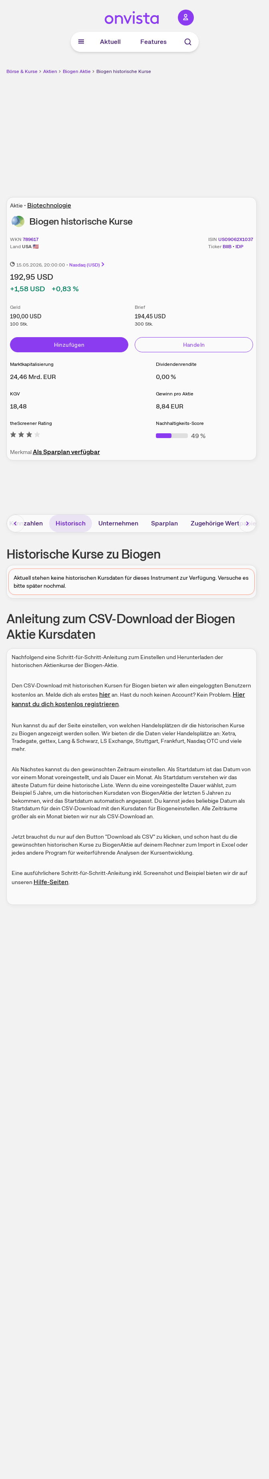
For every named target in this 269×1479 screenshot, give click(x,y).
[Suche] (188, 42)
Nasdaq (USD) (87, 265)
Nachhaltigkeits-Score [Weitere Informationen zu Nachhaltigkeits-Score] (180, 423)
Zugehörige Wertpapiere (226, 523)
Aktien (50, 71)
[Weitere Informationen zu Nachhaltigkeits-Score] (180, 436)
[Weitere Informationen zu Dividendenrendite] (166, 377)
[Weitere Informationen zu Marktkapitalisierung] (33, 377)
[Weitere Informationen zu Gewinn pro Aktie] (169, 406)
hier (104, 694)
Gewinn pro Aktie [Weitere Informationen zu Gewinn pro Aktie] (174, 394)
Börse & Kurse (22, 71)
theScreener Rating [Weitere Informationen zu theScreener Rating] (31, 423)
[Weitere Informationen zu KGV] (18, 406)
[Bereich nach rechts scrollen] (247, 523)
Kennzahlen (26, 523)
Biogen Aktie (77, 71)
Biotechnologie (49, 205)
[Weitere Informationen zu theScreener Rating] (25, 436)
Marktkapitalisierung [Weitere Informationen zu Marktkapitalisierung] (32, 364)
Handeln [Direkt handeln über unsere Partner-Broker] (194, 344)
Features (153, 42)
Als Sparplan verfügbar (66, 452)
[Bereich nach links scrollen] (15, 523)
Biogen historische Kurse (123, 71)
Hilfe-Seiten (51, 882)
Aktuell (110, 42)
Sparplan (164, 523)
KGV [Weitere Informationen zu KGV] (15, 394)
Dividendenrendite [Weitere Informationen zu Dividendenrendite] (176, 364)
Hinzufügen (69, 344)
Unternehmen (118, 523)
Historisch (71, 523)
